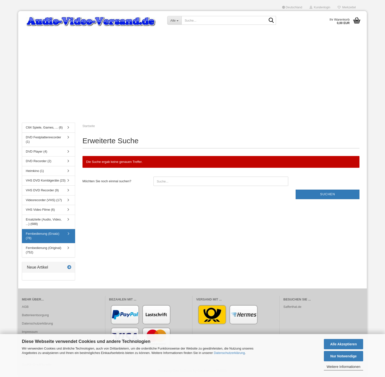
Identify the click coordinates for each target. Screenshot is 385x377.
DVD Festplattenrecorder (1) (43, 139)
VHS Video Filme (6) (40, 209)
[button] (292, 7)
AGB (25, 307)
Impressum (30, 332)
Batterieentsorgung (35, 315)
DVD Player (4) (36, 151)
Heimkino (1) (35, 171)
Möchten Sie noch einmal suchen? (106, 181)
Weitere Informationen (343, 367)
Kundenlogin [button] (320, 7)
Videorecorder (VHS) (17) (44, 200)
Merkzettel (347, 7)
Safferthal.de (292, 307)
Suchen (327, 194)
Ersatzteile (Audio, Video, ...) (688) (44, 222)
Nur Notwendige (343, 356)
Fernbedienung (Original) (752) (43, 250)
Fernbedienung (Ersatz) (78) (42, 236)
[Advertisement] (192, 82)
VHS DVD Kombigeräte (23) (46, 180)
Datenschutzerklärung (229, 353)
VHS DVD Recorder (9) (42, 190)
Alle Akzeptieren (343, 344)
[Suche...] (174, 20)
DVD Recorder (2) (38, 161)
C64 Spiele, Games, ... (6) (44, 127)
